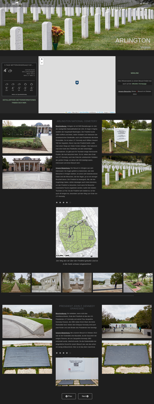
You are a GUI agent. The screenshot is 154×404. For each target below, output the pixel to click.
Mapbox (112, 112)
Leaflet (68, 112)
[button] (77, 82)
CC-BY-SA (100, 112)
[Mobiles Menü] (144, 4)
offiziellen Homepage (139, 84)
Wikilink (135, 73)
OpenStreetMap (84, 112)
